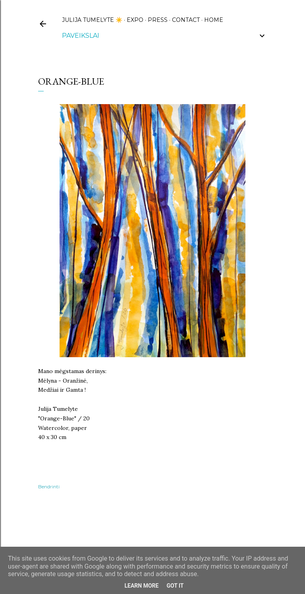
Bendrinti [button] (49, 487)
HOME (213, 19)
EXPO (135, 19)
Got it (174, 585)
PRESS (158, 19)
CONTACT (186, 19)
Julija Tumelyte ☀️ (92, 19)
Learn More (141, 585)
